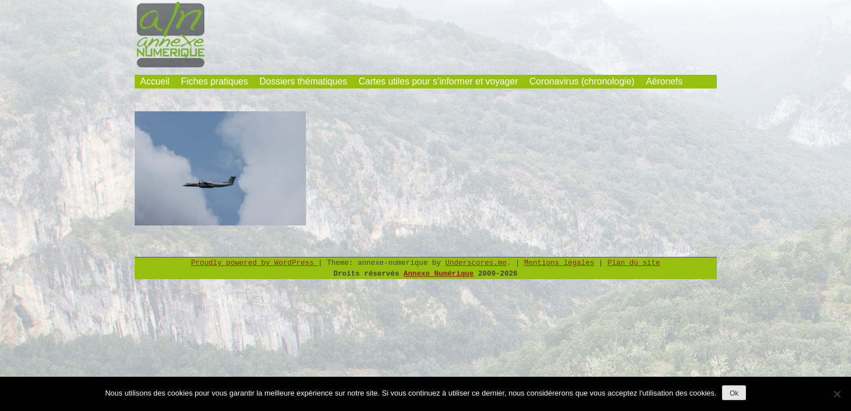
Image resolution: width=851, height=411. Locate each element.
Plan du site (633, 263)
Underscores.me (476, 263)
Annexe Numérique (439, 273)
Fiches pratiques (214, 81)
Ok (733, 393)
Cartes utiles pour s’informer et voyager (438, 81)
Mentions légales (559, 263)
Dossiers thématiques (303, 81)
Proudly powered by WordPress (254, 263)
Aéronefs (664, 81)
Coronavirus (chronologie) (582, 81)
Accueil (155, 81)
